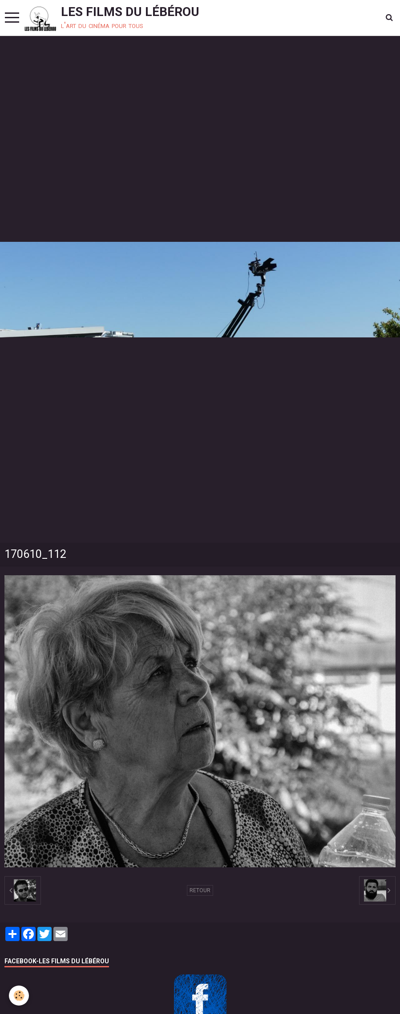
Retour (200, 890)
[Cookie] (19, 996)
